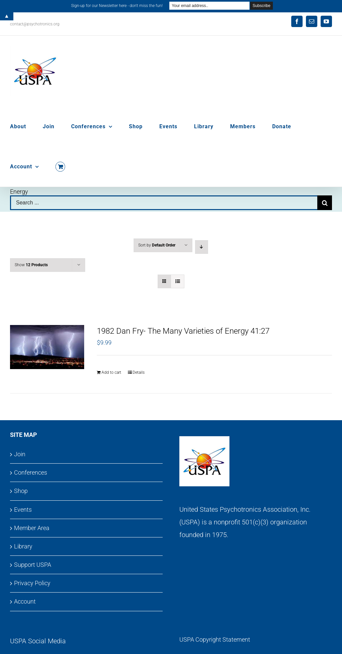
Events (23, 509)
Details (139, 372)
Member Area (31, 527)
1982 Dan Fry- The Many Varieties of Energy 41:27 (183, 331)
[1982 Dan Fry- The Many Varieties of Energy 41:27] (47, 347)
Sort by (156, 245)
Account (25, 601)
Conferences (30, 472)
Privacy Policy (32, 583)
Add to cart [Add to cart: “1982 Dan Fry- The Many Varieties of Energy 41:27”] (111, 372)
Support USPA (32, 564)
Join (19, 454)
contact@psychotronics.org (34, 24)
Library (23, 546)
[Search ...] (163, 202)
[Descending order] (201, 247)
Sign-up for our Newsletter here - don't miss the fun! (117, 5)
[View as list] (177, 281)
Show (31, 265)
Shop (21, 490)
